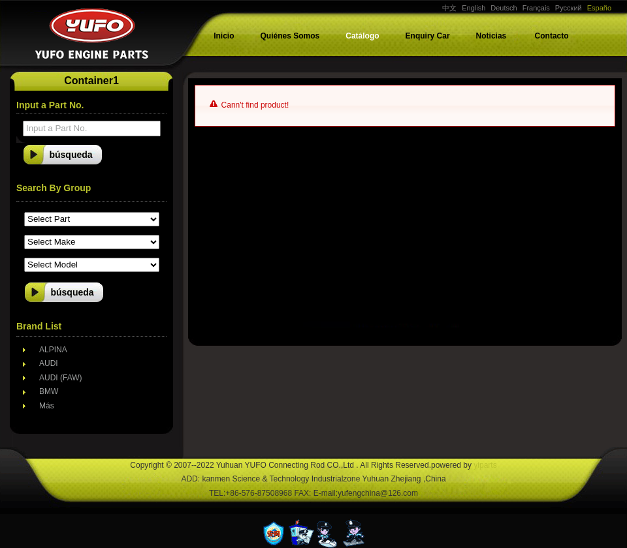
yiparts (485, 465)
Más (46, 405)
